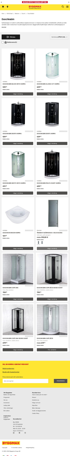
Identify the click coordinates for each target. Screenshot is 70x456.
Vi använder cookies (16, 447)
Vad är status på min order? (39, 394)
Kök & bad (9, 13)
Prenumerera (61, 381)
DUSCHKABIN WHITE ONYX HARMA (14, 183)
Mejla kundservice (8, 368)
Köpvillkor (34, 405)
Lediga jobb (7, 405)
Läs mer (4, 27)
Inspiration (7, 416)
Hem (3, 13)
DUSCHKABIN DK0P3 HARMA (12, 133)
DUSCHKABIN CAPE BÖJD (45, 338)
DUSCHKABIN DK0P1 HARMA (46, 133)
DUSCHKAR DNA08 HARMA (11, 233)
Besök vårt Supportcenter (11, 372)
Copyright (4, 447)
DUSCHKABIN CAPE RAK (10, 288)
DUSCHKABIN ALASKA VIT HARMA (48, 84)
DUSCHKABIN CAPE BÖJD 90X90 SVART (50, 288)
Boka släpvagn (36, 408)
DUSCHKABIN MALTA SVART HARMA (49, 183)
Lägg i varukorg (18, 94)
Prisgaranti (6, 397)
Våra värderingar (8, 408)
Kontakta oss (35, 400)
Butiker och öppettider (9, 394)
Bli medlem (7, 410)
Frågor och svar (36, 402)
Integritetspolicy (30, 447)
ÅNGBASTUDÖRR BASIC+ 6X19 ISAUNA (49, 233)
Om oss (5, 400)
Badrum (17, 13)
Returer (34, 397)
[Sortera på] (59, 37)
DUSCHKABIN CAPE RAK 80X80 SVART (15, 338)
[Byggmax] (35, 7)
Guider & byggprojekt (7, 418)
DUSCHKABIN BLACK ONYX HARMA (14, 84)
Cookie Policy (35, 413)
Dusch (23, 13)
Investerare (6, 402)
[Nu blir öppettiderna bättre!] (35, 2)
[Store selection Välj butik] (7, 7)
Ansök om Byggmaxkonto (39, 410)
